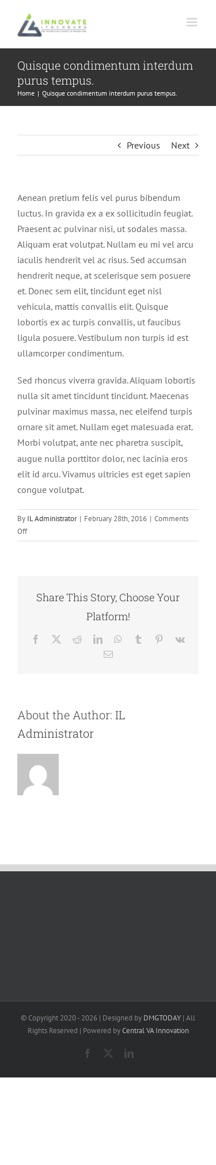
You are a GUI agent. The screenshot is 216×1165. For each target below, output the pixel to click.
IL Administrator (52, 518)
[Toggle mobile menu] (193, 22)
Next (180, 145)
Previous (143, 145)
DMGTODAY (162, 1018)
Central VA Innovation (155, 1030)
